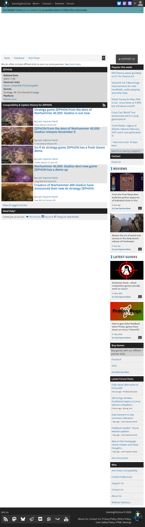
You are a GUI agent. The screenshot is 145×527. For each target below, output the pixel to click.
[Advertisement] (72, 34)
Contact (47, 3)
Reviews (59, 3)
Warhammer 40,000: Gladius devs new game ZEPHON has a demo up (65, 168)
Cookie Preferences (122, 476)
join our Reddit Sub (32, 10)
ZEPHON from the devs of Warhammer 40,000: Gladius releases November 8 (67, 130)
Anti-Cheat (34, 58)
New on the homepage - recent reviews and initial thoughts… (125, 445)
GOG (114, 365)
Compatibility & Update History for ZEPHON (27, 105)
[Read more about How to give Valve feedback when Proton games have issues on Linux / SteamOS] (126, 321)
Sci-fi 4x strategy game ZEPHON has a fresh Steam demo (69, 149)
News (7, 58)
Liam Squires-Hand (47, 121)
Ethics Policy (124, 518)
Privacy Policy (109, 518)
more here (75, 64)
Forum (70, 3)
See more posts (120, 458)
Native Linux (10, 99)
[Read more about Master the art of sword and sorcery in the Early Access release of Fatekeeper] (126, 233)
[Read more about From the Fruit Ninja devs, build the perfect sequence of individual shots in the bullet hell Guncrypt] (126, 192)
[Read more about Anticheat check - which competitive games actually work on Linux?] (126, 280)
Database (19, 58)
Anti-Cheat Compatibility (124, 470)
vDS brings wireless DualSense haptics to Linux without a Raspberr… (126, 401)
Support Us (118, 483)
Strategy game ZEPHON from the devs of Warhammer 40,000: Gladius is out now (63, 111)
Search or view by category (125, 151)
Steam (7, 85)
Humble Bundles (120, 372)
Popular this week (122, 67)
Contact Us (117, 489)
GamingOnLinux (21, 3)
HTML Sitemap (123, 522)
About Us (116, 496)
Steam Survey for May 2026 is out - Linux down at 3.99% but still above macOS (126, 103)
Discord (47, 216)
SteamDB (16, 85)
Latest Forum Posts (122, 378)
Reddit (75, 216)
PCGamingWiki (30, 85)
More (36, 3)
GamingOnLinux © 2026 (118, 512)
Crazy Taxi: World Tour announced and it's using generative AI (125, 116)
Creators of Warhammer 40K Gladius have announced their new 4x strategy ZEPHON (64, 186)
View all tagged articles (15, 205)
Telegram (60, 216)
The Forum (33, 216)
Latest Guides (125, 257)
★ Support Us (127, 59)
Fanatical (116, 359)
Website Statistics (121, 502)
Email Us (116, 162)
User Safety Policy (105, 522)
